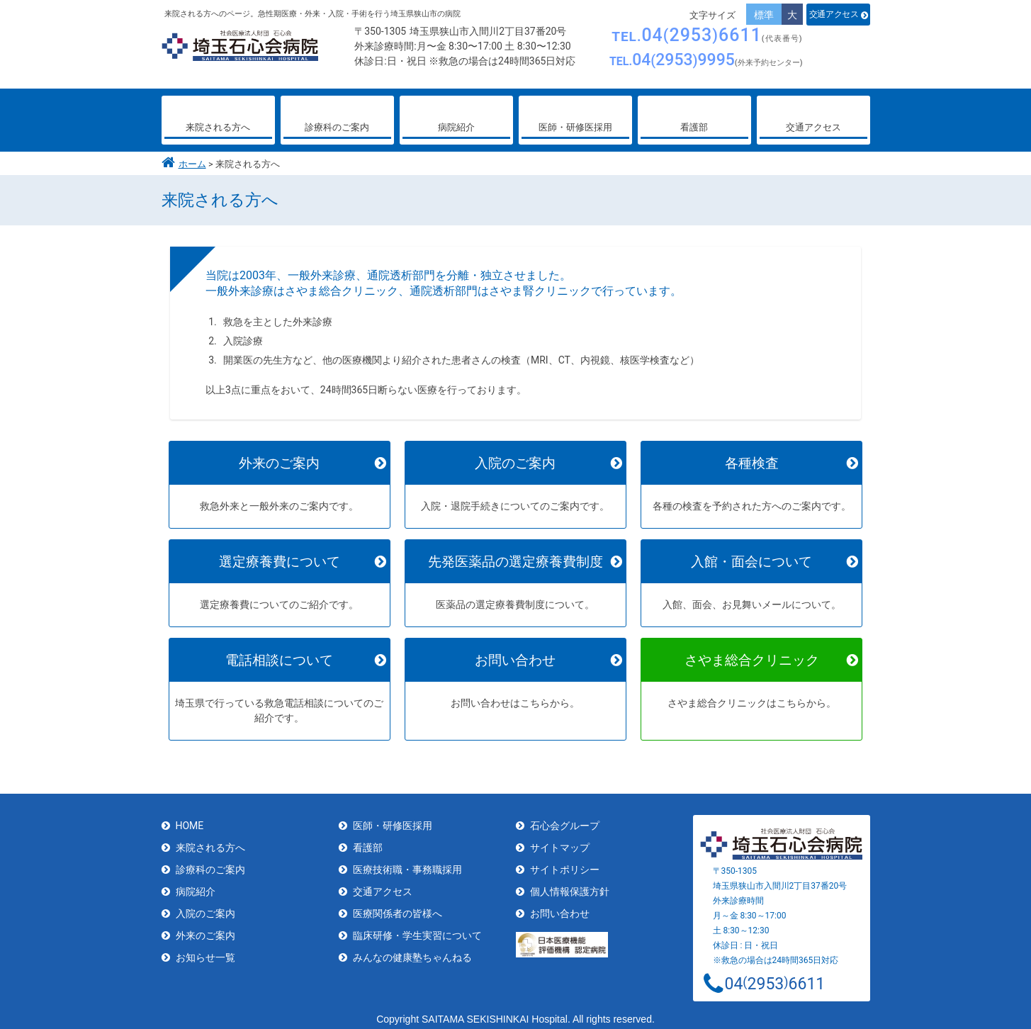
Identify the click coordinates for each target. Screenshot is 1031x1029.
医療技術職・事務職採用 (407, 864)
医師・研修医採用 (392, 820)
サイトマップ (560, 842)
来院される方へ (210, 842)
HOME (190, 820)
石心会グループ (564, 820)
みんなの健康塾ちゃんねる (412, 951)
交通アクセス (834, 14)
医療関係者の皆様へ (397, 907)
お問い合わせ (560, 907)
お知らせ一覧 (205, 951)
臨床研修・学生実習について (417, 929)
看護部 (368, 842)
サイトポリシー (564, 864)
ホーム (192, 164)
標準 (764, 15)
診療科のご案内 (210, 864)
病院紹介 (195, 886)
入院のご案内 (205, 907)
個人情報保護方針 (569, 886)
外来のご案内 (205, 929)
